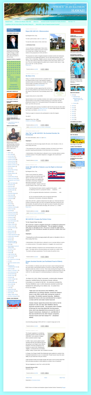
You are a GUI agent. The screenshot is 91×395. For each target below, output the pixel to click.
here (41, 38)
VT (15, 73)
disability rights (11, 190)
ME (8, 67)
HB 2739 (10, 203)
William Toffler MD (12, 294)
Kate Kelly (10, 222)
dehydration (10, 184)
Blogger (63, 387)
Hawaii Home (8, 21)
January (75, 103)
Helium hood (11, 208)
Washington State (12, 291)
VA (13, 73)
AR (11, 61)
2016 (73, 111)
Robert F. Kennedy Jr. (13, 270)
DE (9, 63)
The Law (10, 285)
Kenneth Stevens (12, 227)
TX (9, 73)
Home (45, 377)
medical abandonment (13, 234)
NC (19, 67)
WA (17, 73)
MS (15, 67)
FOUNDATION (13, 84)
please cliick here (42, 110)
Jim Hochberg (11, 219)
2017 (73, 109)
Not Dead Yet (11, 249)
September (75, 96)
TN (7, 73)
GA (13, 63)
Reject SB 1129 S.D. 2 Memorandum (37, 31)
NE (9, 69)
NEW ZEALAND (13, 79)
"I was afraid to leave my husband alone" (13, 123)
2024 (73, 105)
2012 (73, 117)
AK (7, 61)
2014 (73, 113)
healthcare (10, 205)
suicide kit (10, 280)
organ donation (11, 254)
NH (11, 69)
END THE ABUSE (14, 86)
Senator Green (11, 275)
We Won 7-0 (71, 21)
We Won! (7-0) (30, 76)
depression (10, 186)
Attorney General (12, 161)
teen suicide (10, 284)
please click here (43, 108)
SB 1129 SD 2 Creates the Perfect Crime (38, 219)
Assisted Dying (11, 157)
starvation (10, 277)
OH (8, 71)
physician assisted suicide (14, 262)
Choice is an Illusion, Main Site (23, 21)
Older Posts (62, 377)
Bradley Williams (12, 173)
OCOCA (10, 250)
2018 (73, 107)
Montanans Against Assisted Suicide (12, 242)
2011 (73, 119)
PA (13, 71)
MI (9, 67)
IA (17, 63)
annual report (11, 156)
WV (8, 75)
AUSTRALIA (11, 77)
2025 (73, 95)
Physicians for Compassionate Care (13, 266)
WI (19, 73)
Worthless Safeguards (13, 296)
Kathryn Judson (11, 224)
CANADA (18, 77)
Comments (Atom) (36, 380)
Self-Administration (12, 272)
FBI (9, 200)
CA (15, 61)
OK (9, 71)
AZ (13, 61)
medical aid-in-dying (12, 236)
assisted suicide (33, 127)
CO (17, 61)
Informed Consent (33, 213)
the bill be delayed (39, 85)
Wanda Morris (11, 289)
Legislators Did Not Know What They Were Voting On (19, 24)
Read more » (29, 65)
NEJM (9, 244)
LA (15, 65)
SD (19, 71)
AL (9, 61)
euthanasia (10, 198)
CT (19, 61)
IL (7, 65)
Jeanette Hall (11, 217)
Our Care (10, 257)
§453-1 (9, 152)
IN (9, 65)
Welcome (10, 292)
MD (19, 65)
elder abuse (10, 195)
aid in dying (10, 154)
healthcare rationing (12, 207)
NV (17, 69)
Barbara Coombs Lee (13, 164)
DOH (9, 191)
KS (11, 65)
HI (15, 63)
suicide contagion (12, 279)
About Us (36, 21)
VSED (9, 287)
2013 (73, 115)
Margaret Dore (11, 232)
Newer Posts (29, 377)
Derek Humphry (11, 188)
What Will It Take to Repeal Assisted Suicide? (48, 24)
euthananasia (48, 127)
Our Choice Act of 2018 (13, 259)
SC (17, 71)
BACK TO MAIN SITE (14, 88)
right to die (10, 268)
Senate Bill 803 (11, 273)
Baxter (9, 168)
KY (13, 65)
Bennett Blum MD (12, 169)
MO (13, 67)
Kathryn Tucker (11, 226)
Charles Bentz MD (12, 176)
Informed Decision (41, 213)
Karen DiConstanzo (12, 221)
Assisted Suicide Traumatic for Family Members (53, 21)
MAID (9, 229)
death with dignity (12, 183)
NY (19, 69)
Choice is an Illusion (31, 120)
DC (7, 63)
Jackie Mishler (11, 215)
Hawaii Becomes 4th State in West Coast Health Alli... (78, 99)
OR (11, 71)
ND (7, 69)
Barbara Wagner (11, 166)
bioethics (10, 171)
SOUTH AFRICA (13, 81)
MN (12, 67)
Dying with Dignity (12, 193)
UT (11, 73)
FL (11, 63)
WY (10, 75)
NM (16, 69)
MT (17, 67)
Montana (10, 239)
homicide (10, 210)
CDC (9, 175)
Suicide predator (11, 282)
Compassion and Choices (14, 180)
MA (17, 65)
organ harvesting (12, 256)
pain (9, 261)
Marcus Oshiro (11, 231)
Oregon (9, 252)
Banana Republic (12, 163)
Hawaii (9, 202)
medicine (10, 238)
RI (15, 71)
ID (19, 63)
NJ (13, 69)
